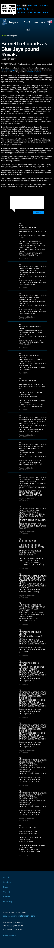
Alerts (37, 12)
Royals (13, 22)
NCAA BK (44, 5)
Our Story (7, 902)
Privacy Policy (9, 936)
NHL (36, 5)
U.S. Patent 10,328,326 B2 (13, 929)
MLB (24, 5)
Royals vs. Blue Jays (27, 317)
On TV (29, 12)
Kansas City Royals (33, 72)
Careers (6, 892)
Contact (7, 897)
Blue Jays (39, 22)
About (46, 12)
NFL (19, 5)
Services (7, 882)
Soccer (30, 9)
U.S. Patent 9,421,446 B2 (12, 922)
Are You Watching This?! (8, 10)
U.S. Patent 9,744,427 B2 (13, 926)
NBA (30, 5)
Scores (21, 12)
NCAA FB (21, 9)
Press (5, 887)
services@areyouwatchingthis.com (19, 916)
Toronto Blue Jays (8, 70)
